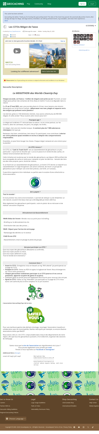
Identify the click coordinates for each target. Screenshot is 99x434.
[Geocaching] (13, 4)
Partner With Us (5, 406)
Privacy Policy (67, 427)
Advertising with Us (84, 50)
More (6, 20)
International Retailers (69, 406)
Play (28, 4)
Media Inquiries (94, 406)
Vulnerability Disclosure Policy (40, 409)
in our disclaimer (59, 80)
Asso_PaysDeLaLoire (15, 31)
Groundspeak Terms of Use (54, 427)
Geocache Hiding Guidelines (8, 409)
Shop (49, 4)
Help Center (93, 403)
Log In (92, 4)
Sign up (82, 4)
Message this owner (30, 31)
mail (50, 347)
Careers (2, 403)
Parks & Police (35, 406)
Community (39, 4)
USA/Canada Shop (68, 403)
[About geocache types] (5, 27)
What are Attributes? (79, 45)
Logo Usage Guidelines (38, 403)
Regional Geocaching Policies (9, 412)
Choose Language (15, 419)
